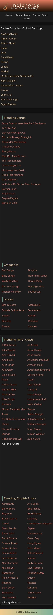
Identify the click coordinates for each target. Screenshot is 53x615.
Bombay (7, 321)
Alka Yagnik (8, 350)
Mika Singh (8, 399)
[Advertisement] (26, 234)
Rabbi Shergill (35, 414)
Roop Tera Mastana (12, 175)
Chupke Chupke (11, 146)
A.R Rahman (9, 345)
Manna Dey (8, 394)
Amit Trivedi (9, 355)
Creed (5, 523)
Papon (31, 409)
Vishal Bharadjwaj (12, 439)
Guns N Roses (9, 543)
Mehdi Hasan (34, 394)
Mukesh (6, 404)
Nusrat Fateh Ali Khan (14, 409)
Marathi (18, 15)
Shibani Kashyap (36, 424)
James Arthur (9, 548)
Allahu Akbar (8, 43)
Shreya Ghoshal (10, 429)
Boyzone (7, 513)
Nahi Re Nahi (8, 81)
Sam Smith (8, 587)
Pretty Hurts (9, 151)
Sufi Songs (8, 270)
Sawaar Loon (9, 189)
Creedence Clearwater (39, 523)
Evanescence (34, 533)
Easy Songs (8, 275)
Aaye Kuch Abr (9, 34)
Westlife (31, 597)
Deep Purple (9, 528)
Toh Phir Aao (9, 128)
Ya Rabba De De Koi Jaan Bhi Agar (21, 184)
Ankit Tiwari (34, 355)
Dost (3, 52)
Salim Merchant (36, 419)
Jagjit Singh (34, 384)
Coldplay (32, 518)
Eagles (31, 528)
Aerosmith (8, 504)
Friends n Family (11, 291)
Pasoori (5, 90)
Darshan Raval (35, 374)
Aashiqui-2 (34, 305)
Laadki (4, 66)
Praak (5, 414)
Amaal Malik (34, 350)
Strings (6, 434)
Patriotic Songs (10, 286)
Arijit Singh (8, 365)
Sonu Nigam (34, 429)
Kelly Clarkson (35, 553)
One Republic (35, 568)
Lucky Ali (32, 389)
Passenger (8, 573)
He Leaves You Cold (13, 170)
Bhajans (32, 270)
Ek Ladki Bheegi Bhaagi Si (16, 137)
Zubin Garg (33, 439)
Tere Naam (34, 310)
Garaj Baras (7, 57)
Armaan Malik (35, 365)
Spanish (9, 15)
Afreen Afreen (8, 38)
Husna (4, 62)
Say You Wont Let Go (14, 132)
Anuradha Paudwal (38, 360)
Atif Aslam (8, 369)
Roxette (31, 583)
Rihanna (6, 583)
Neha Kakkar (34, 404)
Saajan (5, 315)
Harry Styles (34, 543)
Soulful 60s (34, 291)
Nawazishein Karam (12, 85)
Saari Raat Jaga (9, 99)
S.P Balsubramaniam (14, 419)
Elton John (8, 533)
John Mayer (33, 548)
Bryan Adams (9, 518)
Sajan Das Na (8, 104)
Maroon (31, 558)
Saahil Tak (6, 94)
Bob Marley (33, 508)
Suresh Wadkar (36, 434)
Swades (32, 326)
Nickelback (8, 568)
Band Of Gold (9, 203)
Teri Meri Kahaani (11, 160)
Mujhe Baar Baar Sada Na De (17, 76)
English (27, 15)
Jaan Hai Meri (9, 179)
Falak (5, 379)
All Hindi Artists (10, 444)
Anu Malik (7, 360)
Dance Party (35, 281)
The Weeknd (9, 597)
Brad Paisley (34, 513)
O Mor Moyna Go (11, 165)
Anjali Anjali (8, 193)
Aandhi (32, 315)
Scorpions (7, 592)
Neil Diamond (10, 563)
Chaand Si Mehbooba (14, 142)
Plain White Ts (10, 577)
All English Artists (12, 602)
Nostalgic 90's (36, 286)
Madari (5, 71)
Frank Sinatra (9, 538)
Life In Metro (9, 305)
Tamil (45, 15)
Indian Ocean (9, 384)
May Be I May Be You (13, 156)
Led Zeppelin (9, 558)
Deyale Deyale (10, 198)
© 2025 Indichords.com (26, 612)
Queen (31, 577)
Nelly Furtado (35, 563)
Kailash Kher (9, 389)
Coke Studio (9, 374)
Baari (4, 48)
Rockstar (33, 321)
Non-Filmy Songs (38, 275)
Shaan (5, 424)
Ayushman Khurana (38, 369)
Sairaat (6, 326)
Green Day (33, 538)
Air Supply (33, 504)
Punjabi (36, 15)
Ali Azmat (32, 345)
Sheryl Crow (34, 592)
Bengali (26, 19)
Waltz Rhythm (10, 281)
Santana (32, 587)
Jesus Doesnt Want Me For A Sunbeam (24, 123)
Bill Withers (8, 508)
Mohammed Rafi (36, 399)
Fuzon (30, 379)
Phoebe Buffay (35, 573)
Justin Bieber (9, 553)
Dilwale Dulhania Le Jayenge (14, 310)
